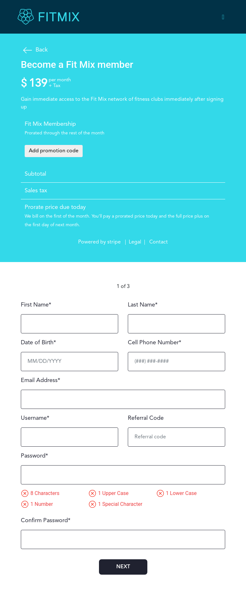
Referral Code (146, 418)
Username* (35, 418)
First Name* (36, 305)
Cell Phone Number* (154, 343)
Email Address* (40, 380)
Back (34, 50)
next (123, 567)
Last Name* (143, 305)
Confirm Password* (45, 520)
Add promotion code (53, 151)
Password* (34, 456)
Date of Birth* (38, 343)
